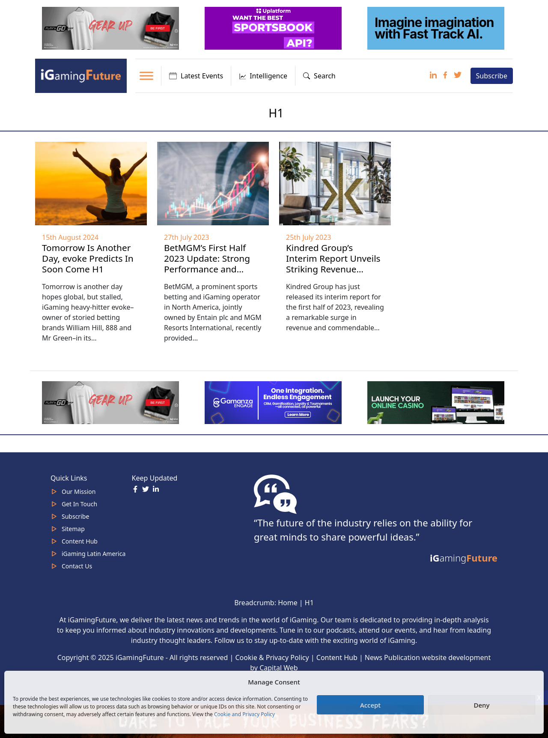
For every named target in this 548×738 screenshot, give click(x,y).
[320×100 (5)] (111, 27)
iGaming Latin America (93, 554)
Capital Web (278, 667)
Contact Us (77, 566)
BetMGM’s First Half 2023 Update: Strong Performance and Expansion (207, 264)
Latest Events (196, 76)
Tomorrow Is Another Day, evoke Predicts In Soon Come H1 (88, 258)
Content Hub (80, 541)
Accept (370, 705)
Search (319, 76)
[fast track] (436, 27)
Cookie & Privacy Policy (272, 657)
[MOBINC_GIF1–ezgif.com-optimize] (436, 402)
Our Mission (78, 491)
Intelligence (263, 76)
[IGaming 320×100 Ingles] (274, 402)
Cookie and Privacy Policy (244, 714)
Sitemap (73, 529)
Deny (482, 705)
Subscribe (491, 76)
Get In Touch (79, 504)
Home (288, 602)
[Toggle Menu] (146, 76)
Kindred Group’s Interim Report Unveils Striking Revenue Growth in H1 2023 (333, 264)
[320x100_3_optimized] (274, 27)
